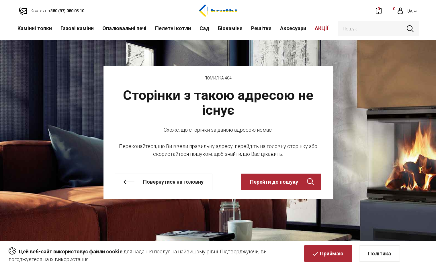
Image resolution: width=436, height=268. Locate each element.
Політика (379, 255)
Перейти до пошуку (274, 182)
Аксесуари (293, 28)
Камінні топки (34, 28)
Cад (204, 28)
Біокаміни (230, 28)
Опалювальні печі (124, 28)
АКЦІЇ (321, 28)
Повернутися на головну (173, 182)
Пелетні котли (173, 28)
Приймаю (331, 255)
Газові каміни (77, 28)
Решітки (261, 28)
